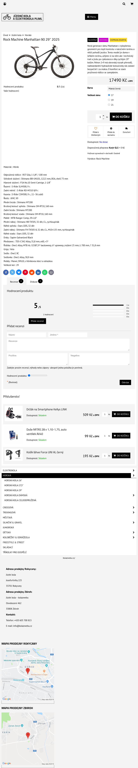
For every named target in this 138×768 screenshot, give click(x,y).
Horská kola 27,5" (13, 485)
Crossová (69, 507)
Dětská (69, 532)
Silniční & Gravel (69, 522)
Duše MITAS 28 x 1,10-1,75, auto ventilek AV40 (46, 431)
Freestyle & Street (13, 542)
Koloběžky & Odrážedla (69, 537)
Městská (7, 517)
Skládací (8, 547)
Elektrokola (69, 470)
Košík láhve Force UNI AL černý (44, 452)
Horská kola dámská (70, 495)
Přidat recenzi (37, 321)
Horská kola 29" (13, 490)
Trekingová (69, 512)
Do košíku (121, 117)
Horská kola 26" (13, 480)
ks (106, 414)
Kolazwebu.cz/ (69, 558)
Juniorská (8, 527)
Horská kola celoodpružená (20, 500)
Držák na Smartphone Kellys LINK (46, 409)
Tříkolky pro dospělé (15, 552)
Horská (69, 475)
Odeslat (125, 382)
